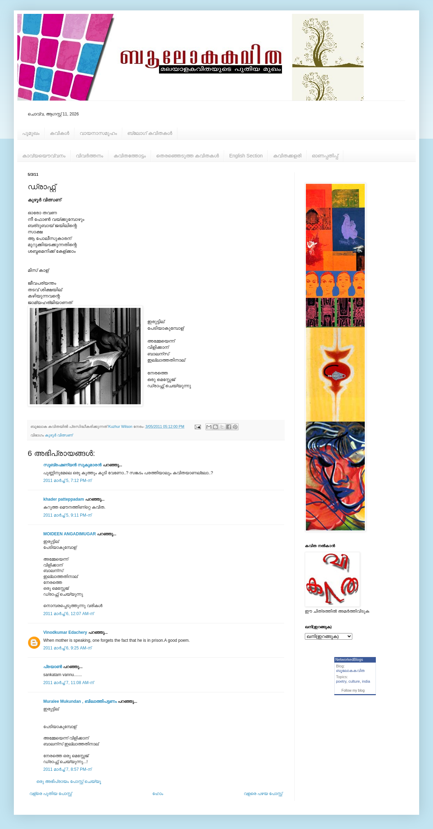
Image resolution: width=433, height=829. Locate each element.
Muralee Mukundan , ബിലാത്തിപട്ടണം (80, 701)
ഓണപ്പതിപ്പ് (325, 155)
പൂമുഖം (30, 133)
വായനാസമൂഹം (98, 133)
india (366, 681)
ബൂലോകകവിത (350, 670)
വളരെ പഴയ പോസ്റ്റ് (263, 793)
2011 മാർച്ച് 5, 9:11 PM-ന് (67, 515)
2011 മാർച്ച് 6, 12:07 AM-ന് (68, 613)
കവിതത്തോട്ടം (130, 155)
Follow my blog (353, 690)
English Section (246, 155)
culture (354, 681)
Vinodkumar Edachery (65, 632)
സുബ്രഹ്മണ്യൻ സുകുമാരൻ (72, 465)
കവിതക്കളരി (287, 155)
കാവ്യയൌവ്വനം (43, 155)
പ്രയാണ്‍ (52, 666)
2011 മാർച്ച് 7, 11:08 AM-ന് (68, 682)
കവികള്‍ (59, 133)
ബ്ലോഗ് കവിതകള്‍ (149, 133)
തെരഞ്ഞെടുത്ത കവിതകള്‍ (187, 155)
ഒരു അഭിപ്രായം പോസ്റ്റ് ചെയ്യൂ (68, 781)
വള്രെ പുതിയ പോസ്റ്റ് (50, 793)
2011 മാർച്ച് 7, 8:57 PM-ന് (67, 769)
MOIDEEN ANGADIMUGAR (69, 534)
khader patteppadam (63, 499)
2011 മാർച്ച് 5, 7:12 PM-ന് (67, 480)
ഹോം (157, 793)
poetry (341, 681)
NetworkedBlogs (349, 659)
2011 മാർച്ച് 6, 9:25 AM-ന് (67, 648)
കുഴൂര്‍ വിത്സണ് (59, 435)
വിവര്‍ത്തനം (89, 155)
